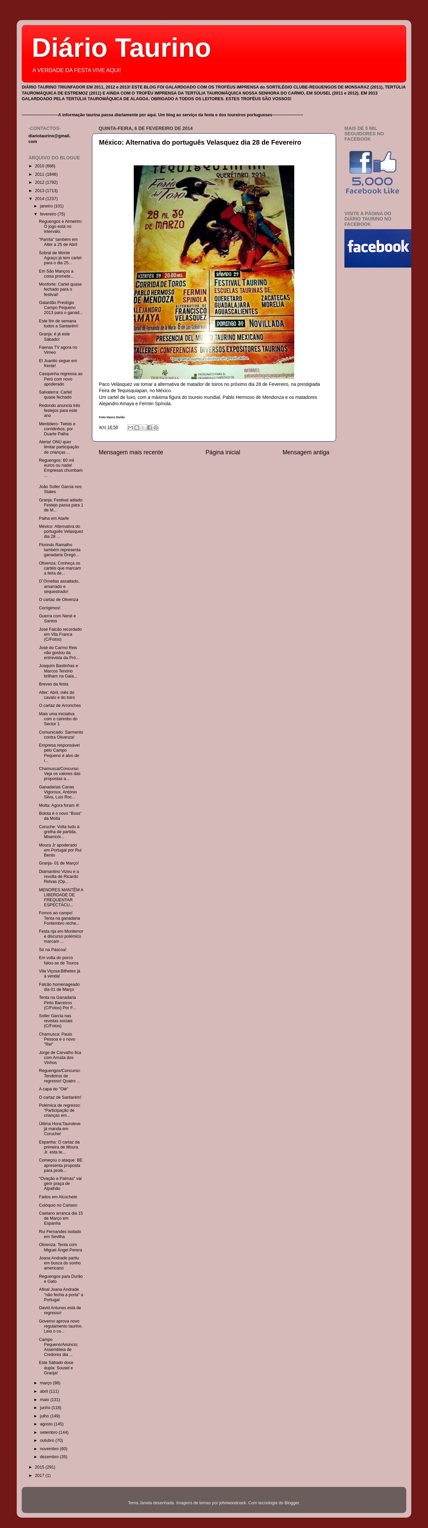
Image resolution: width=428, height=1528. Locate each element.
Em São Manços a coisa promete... (56, 274)
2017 (40, 1475)
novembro (50, 1448)
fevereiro (49, 214)
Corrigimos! (49, 608)
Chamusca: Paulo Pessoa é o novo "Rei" (57, 1039)
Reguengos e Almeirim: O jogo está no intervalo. (60, 226)
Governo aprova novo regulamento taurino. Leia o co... (61, 1326)
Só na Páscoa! (52, 949)
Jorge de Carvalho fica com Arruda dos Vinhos (60, 1057)
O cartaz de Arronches (60, 705)
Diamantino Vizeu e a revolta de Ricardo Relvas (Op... (59, 876)
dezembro (50, 1457)
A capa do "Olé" (53, 1089)
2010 (40, 166)
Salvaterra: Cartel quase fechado (55, 395)
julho (45, 1416)
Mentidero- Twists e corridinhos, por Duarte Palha (57, 429)
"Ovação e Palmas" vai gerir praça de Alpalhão (60, 1183)
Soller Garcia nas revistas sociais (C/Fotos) (55, 1021)
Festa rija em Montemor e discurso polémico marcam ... (61, 936)
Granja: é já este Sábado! (54, 336)
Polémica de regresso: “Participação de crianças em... (60, 1110)
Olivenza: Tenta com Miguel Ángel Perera (60, 1247)
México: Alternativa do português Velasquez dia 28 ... (61, 531)
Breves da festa (53, 684)
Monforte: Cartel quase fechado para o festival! (60, 289)
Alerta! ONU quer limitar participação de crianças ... (59, 447)
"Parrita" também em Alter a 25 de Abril (58, 242)
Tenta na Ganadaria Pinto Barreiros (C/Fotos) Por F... (57, 1002)
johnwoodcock (232, 1503)
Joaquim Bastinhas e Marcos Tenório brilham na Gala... (58, 670)
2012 (40, 182)
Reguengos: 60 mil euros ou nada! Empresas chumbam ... (60, 468)
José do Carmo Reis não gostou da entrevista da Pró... (59, 652)
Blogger (292, 1503)
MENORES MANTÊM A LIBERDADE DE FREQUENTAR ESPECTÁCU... (61, 897)
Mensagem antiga (306, 452)
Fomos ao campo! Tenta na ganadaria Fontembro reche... (59, 918)
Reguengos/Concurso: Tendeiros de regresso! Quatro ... (60, 1075)
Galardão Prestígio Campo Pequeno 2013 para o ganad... (61, 307)
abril (44, 1391)
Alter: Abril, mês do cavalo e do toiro (57, 695)
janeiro (47, 206)
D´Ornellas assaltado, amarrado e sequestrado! (59, 586)
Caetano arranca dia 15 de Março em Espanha (61, 1218)
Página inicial (223, 452)
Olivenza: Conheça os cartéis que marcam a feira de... (60, 568)
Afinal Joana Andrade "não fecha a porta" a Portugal (61, 1294)
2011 (40, 174)
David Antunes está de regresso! (60, 1310)
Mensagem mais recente (131, 452)
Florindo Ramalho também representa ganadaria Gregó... (59, 550)
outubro (48, 1440)
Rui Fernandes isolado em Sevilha (60, 1234)
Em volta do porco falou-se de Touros (58, 960)
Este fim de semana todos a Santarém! (58, 323)
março (46, 1383)
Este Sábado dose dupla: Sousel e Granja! (56, 1367)
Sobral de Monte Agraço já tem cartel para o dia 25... (60, 258)
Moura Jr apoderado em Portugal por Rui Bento (60, 850)
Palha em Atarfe (54, 518)
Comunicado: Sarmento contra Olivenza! (61, 735)
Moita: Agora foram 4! (59, 805)
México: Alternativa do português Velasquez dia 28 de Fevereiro (200, 142)
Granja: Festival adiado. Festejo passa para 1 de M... (61, 505)
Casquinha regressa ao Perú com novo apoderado (60, 378)
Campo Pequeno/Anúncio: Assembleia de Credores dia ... (58, 1347)
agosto (47, 1424)
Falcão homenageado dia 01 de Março (59, 987)
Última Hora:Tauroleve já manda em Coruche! (60, 1128)
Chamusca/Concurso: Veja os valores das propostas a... (59, 773)
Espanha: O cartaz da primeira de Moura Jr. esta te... (59, 1147)
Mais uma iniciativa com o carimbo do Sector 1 (58, 719)
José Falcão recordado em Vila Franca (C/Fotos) (60, 634)
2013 (40, 190)
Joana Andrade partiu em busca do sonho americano (60, 1263)
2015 (40, 1467)
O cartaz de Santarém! (60, 1097)
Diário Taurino (121, 47)
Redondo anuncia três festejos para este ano (59, 410)
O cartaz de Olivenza (58, 599)
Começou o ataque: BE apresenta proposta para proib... (60, 1165)
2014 (40, 198)
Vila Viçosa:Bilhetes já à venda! (59, 973)
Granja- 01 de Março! (59, 863)
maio (45, 1399)
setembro (49, 1432)
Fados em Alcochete (58, 1197)
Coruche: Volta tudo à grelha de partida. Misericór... (59, 831)
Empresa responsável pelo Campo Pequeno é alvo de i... (59, 753)
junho (45, 1407)
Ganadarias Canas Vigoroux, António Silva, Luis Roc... (58, 792)
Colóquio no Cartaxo (58, 1205)
